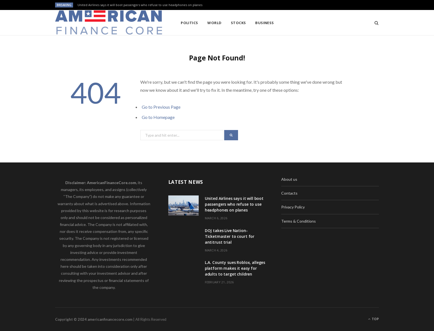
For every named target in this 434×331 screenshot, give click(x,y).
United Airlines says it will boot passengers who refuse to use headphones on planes (140, 5)
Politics (189, 22)
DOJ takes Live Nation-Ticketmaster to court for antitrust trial (230, 236)
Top (373, 319)
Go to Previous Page (161, 107)
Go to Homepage (158, 117)
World (214, 22)
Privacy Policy (293, 207)
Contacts (289, 193)
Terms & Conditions (298, 221)
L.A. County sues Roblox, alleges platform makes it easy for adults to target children (235, 268)
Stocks (238, 22)
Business (264, 22)
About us (289, 179)
